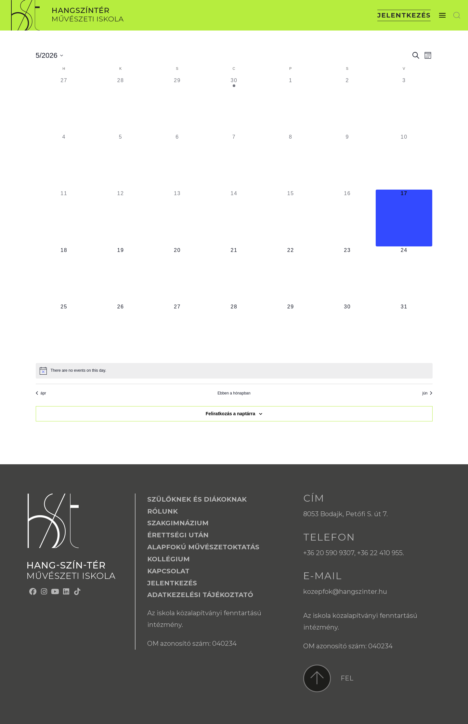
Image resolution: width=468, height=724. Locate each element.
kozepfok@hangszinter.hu (345, 591)
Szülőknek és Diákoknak (197, 499)
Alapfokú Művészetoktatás (203, 547)
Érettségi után (178, 535)
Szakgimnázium (178, 523)
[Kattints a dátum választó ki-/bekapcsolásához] (49, 55)
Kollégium (168, 559)
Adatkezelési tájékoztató (200, 595)
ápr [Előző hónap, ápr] (41, 393)
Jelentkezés (404, 15)
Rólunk (162, 511)
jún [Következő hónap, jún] (427, 393)
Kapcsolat (168, 571)
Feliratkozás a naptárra (230, 413)
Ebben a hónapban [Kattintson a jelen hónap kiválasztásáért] (233, 393)
